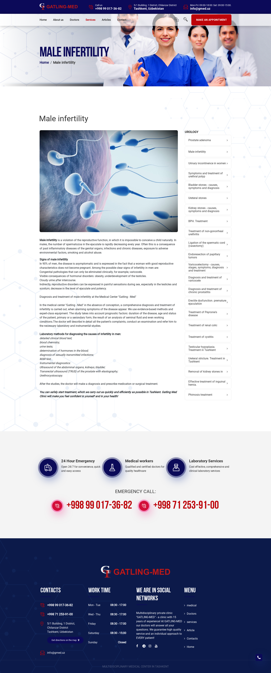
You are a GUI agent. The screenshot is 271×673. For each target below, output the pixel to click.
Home (43, 19)
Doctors (74, 19)
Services (90, 19)
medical (190, 605)
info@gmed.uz (200, 8)
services (190, 622)
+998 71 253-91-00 (186, 505)
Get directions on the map (65, 640)
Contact (121, 19)
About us (58, 19)
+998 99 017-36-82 (108, 8)
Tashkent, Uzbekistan (149, 8)
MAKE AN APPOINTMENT (211, 19)
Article (189, 630)
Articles (106, 19)
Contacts (191, 638)
